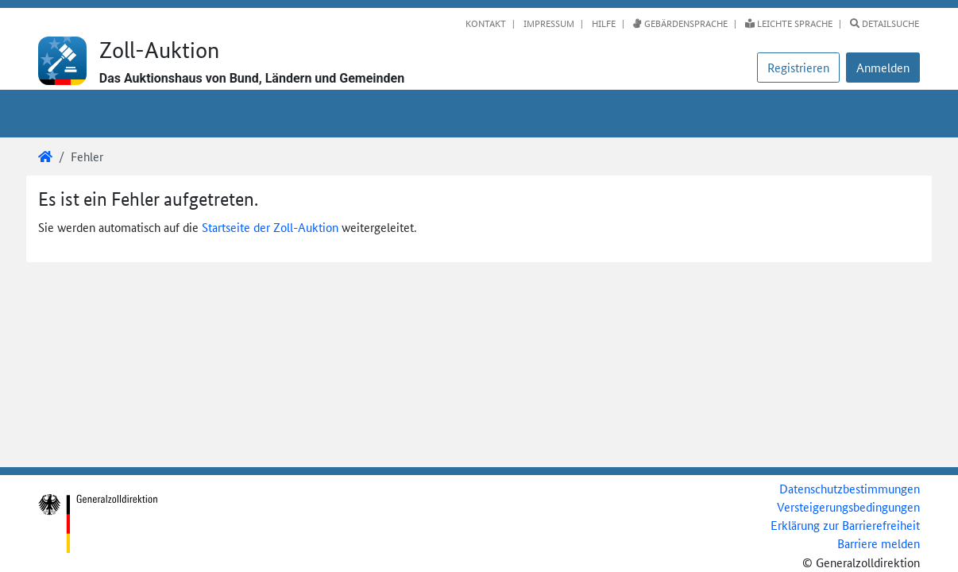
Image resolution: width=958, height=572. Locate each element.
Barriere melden (878, 543)
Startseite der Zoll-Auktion (270, 226)
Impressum (547, 23)
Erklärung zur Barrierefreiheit (845, 524)
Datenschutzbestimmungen (849, 488)
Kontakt (485, 23)
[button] (883, 67)
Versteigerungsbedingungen (848, 506)
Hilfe (602, 23)
